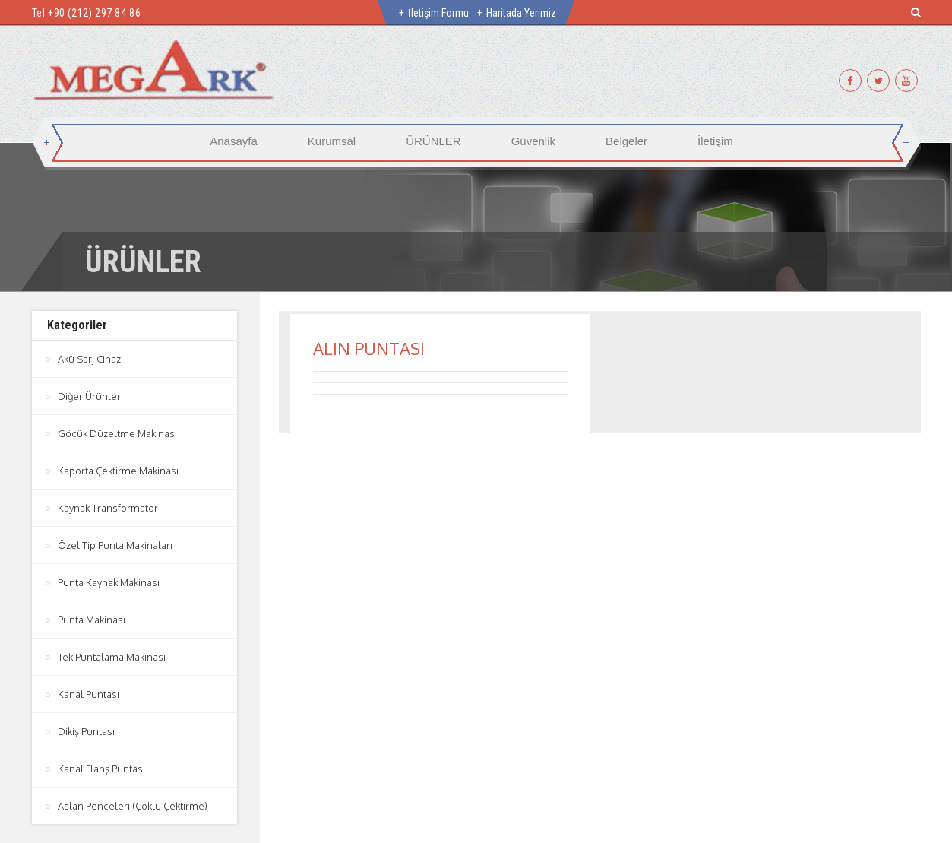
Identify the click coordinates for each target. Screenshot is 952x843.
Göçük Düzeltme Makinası (117, 433)
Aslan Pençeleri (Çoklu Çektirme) (132, 806)
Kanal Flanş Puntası (101, 768)
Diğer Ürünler (89, 396)
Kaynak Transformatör (108, 508)
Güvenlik (533, 141)
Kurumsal (332, 141)
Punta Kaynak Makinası (109, 582)
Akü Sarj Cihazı (90, 359)
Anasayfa (234, 141)
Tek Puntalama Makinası (112, 657)
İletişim (715, 141)
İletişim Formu (438, 13)
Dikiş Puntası (86, 731)
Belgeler (626, 141)
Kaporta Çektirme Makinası (118, 470)
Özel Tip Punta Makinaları (115, 545)
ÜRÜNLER (433, 141)
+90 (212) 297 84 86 (94, 13)
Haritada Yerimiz (521, 13)
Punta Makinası (91, 619)
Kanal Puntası (88, 694)
